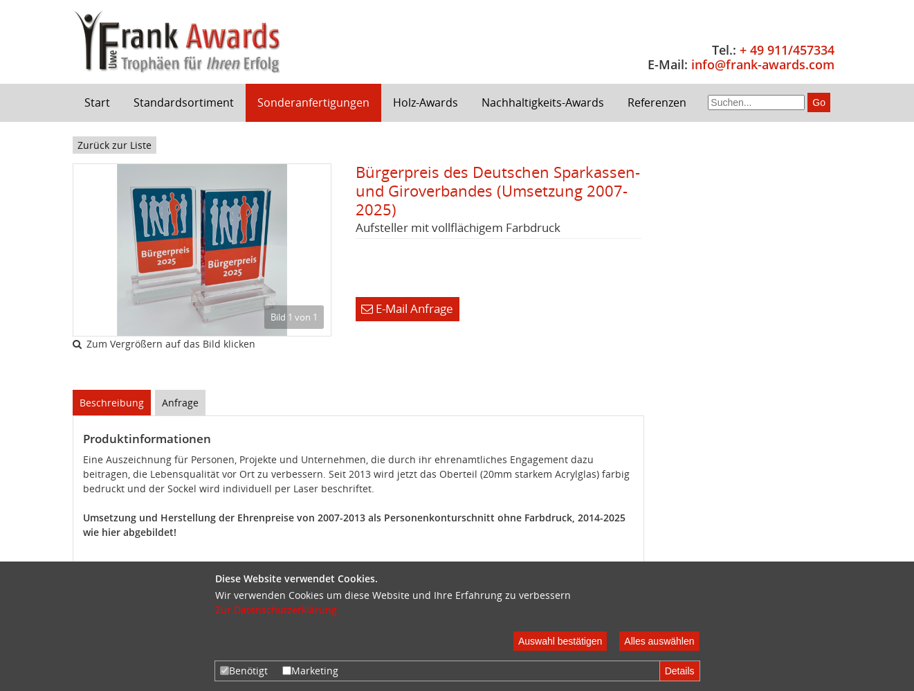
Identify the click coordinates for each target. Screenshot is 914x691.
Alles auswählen (659, 641)
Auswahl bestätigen (560, 641)
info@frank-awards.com (762, 64)
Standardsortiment (184, 102)
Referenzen (657, 102)
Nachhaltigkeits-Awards (543, 102)
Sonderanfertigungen (313, 102)
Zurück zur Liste (114, 145)
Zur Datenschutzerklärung (276, 609)
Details (680, 670)
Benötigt (244, 670)
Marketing (310, 670)
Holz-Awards (425, 102)
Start (97, 102)
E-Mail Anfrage (407, 308)
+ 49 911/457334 (787, 50)
